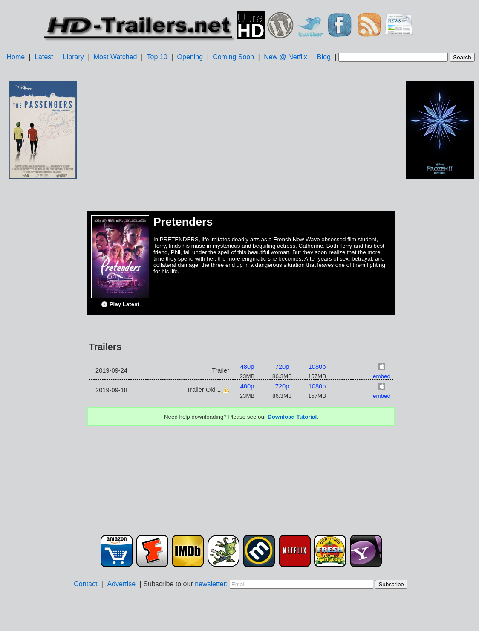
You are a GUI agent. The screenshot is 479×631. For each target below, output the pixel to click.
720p (282, 366)
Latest (44, 57)
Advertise (121, 584)
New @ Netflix (285, 57)
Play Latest (120, 304)
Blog (324, 57)
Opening (190, 57)
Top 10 (157, 57)
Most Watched (115, 57)
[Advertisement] (43, 316)
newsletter (210, 584)
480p (247, 366)
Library (73, 57)
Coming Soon (233, 57)
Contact (85, 584)
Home (15, 57)
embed (381, 376)
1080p (317, 366)
